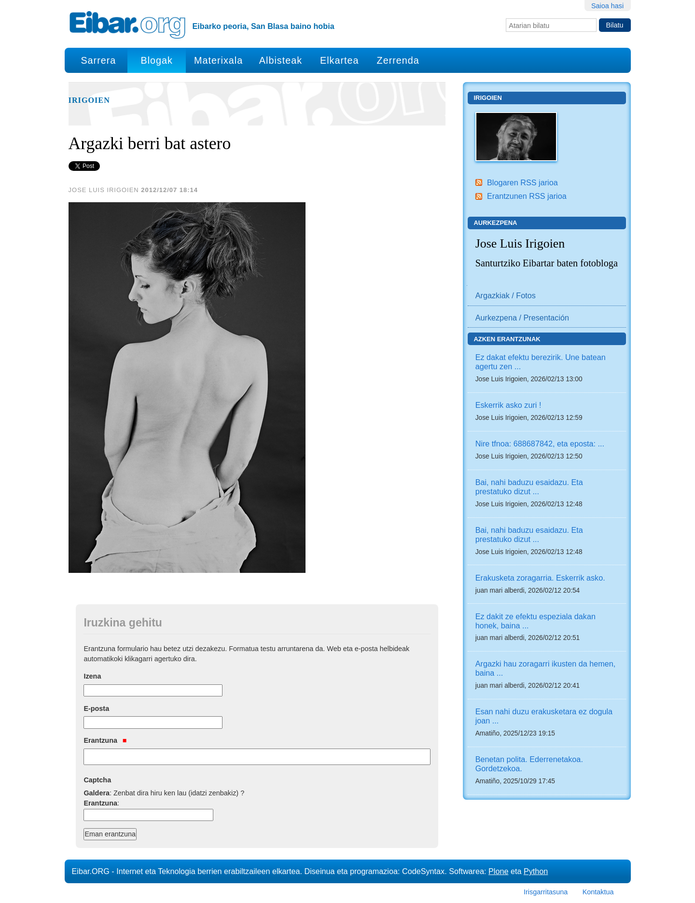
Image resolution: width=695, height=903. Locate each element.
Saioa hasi (607, 6)
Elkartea (339, 60)
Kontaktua (598, 892)
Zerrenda (398, 60)
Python (536, 871)
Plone (498, 871)
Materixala (218, 60)
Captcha (97, 780)
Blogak (156, 60)
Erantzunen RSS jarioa (527, 196)
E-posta (96, 708)
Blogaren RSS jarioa (522, 182)
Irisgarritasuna (546, 892)
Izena (92, 676)
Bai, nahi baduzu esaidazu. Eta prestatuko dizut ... (529, 487)
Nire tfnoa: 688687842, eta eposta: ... (539, 443)
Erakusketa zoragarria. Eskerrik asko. (540, 577)
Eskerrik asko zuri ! (508, 405)
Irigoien (89, 100)
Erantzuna (104, 740)
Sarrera (98, 60)
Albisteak (280, 60)
